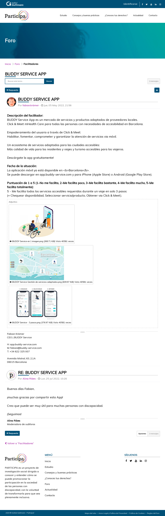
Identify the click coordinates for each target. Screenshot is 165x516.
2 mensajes (153, 81)
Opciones (142, 434)
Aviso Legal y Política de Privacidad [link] (113, 513)
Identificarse (130, 3)
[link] (142, 4)
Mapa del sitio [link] (90, 513)
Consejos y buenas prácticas (85, 15)
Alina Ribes (29, 378)
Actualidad (138, 15)
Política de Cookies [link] (137, 513)
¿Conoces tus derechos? (116, 15)
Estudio (63, 15)
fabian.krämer (31, 105)
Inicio (8, 64)
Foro (47, 484)
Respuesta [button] (12, 90)
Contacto (153, 15)
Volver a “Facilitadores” (19, 443)
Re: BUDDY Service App (42, 372)
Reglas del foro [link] (153, 513)
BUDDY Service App (25, 74)
